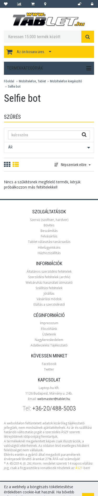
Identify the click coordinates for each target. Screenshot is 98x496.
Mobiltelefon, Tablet (32, 81)
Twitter (49, 369)
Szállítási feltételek (49, 288)
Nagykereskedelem (49, 340)
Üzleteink (49, 334)
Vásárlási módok (49, 299)
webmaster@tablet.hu (53, 399)
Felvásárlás (49, 236)
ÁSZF (79, 468)
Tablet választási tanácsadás (49, 242)
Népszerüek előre (72, 165)
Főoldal (9, 81)
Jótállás (49, 293)
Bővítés (49, 225)
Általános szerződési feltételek (49, 271)
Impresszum (49, 323)
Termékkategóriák (49, 68)
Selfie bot (14, 86)
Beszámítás (49, 231)
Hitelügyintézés (49, 247)
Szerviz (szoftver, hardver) (49, 220)
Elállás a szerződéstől (49, 304)
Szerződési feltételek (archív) (49, 277)
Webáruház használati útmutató (49, 282)
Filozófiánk (49, 329)
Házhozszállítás (49, 253)
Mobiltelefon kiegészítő (66, 81)
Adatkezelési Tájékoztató (49, 345)
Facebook (49, 364)
